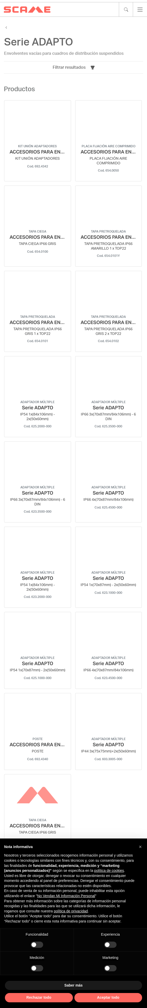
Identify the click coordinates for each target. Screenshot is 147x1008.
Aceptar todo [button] (108, 997)
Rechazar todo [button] (38, 997)
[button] (140, 847)
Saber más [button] (73, 985)
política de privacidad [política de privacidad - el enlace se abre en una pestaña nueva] (71, 911)
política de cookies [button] (109, 870)
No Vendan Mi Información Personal (66, 896)
